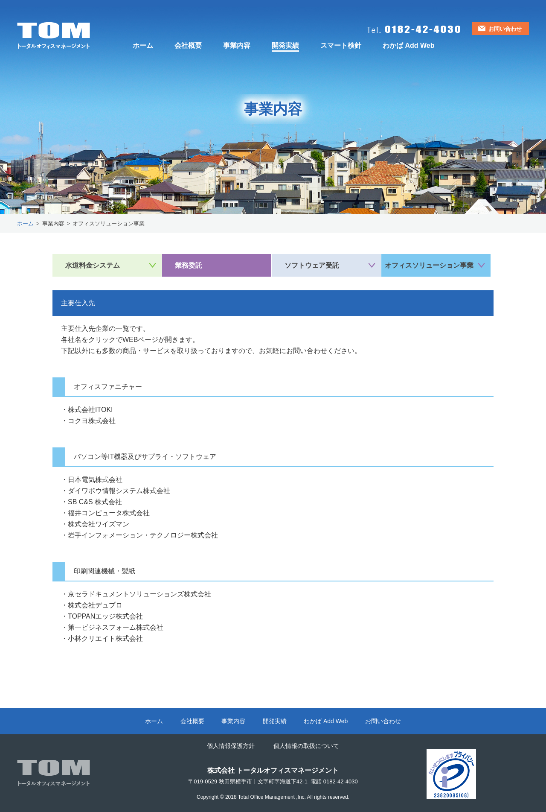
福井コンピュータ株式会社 (109, 513)
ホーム (25, 223)
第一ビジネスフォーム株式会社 (115, 627)
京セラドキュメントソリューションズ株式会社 (139, 594)
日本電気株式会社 (95, 479)
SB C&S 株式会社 (95, 501)
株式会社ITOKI (90, 409)
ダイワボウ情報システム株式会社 (119, 490)
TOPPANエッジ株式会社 (105, 616)
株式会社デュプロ (95, 605)
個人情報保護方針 (231, 745)
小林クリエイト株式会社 (109, 638)
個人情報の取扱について (306, 745)
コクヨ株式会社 (92, 420)
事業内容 (53, 223)
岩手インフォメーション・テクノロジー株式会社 (143, 535)
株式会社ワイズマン (98, 524)
